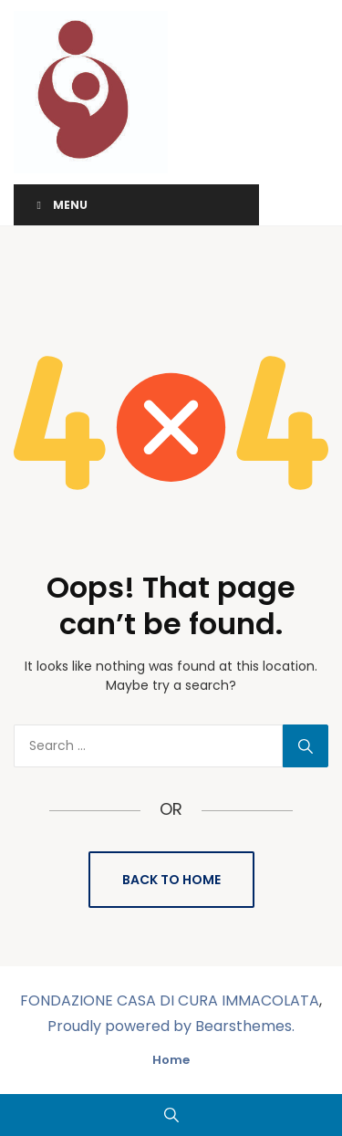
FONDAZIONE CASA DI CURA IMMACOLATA (169, 1000)
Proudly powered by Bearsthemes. (171, 1026)
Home (171, 1059)
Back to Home (171, 879)
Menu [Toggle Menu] (60, 205)
